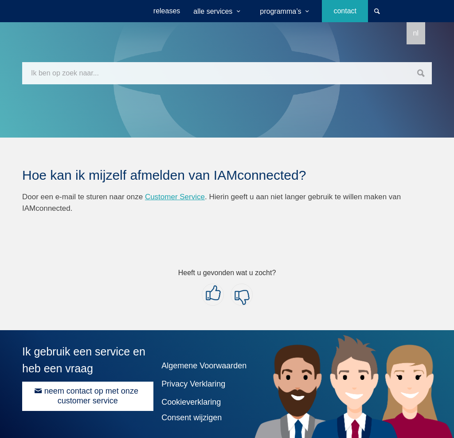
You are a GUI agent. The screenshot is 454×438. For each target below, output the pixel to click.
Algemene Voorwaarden (204, 365)
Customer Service (175, 197)
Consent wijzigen (191, 417)
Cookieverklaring (191, 402)
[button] (213, 295)
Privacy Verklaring (193, 383)
